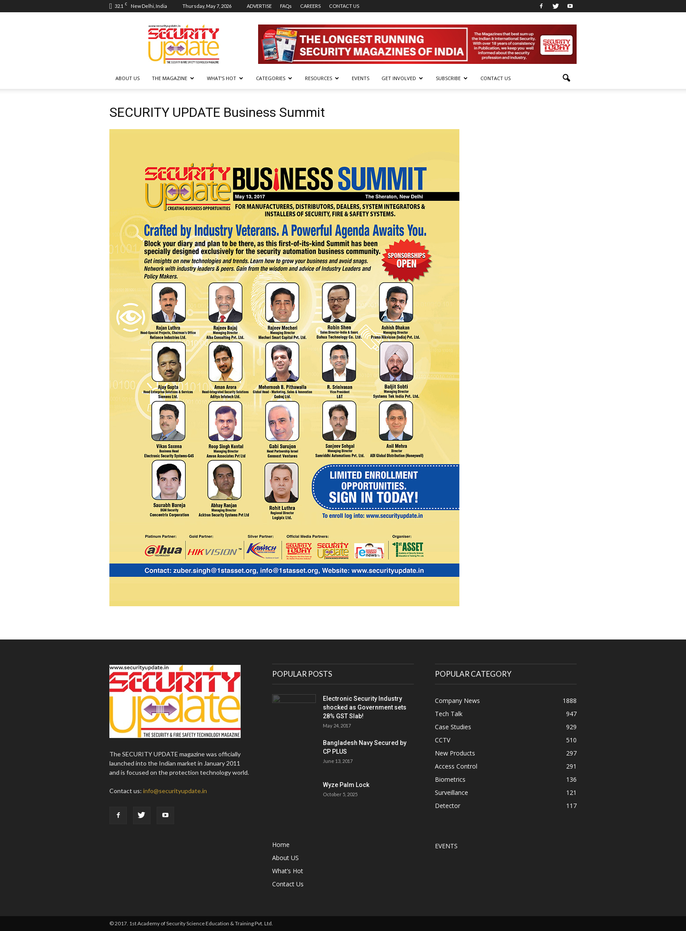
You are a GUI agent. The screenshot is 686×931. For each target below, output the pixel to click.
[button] (566, 78)
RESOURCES (322, 78)
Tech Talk (448, 714)
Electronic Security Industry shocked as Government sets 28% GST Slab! (364, 707)
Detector (447, 805)
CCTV (442, 740)
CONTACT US (344, 6)
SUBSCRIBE (452, 78)
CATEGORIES (274, 78)
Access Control (456, 766)
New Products (455, 753)
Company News (457, 700)
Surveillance (451, 792)
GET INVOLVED (402, 78)
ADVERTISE (259, 6)
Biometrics (450, 779)
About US (128, 78)
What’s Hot (287, 871)
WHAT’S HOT (225, 78)
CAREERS (310, 6)
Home (281, 844)
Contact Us (495, 78)
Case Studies (453, 727)
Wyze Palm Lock (346, 784)
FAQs (286, 6)
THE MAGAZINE (173, 78)
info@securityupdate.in (175, 790)
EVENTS (360, 78)
